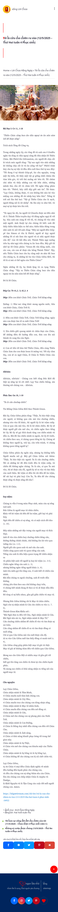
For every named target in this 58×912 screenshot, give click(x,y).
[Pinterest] (39, 845)
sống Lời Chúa (19, 9)
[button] (54, 869)
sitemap (47, 888)
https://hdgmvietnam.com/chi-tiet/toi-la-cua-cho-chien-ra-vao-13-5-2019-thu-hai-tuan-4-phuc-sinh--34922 (26, 797)
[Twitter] (29, 845)
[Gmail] (49, 845)
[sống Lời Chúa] (7, 9)
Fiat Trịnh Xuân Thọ (22, 812)
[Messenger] (18, 845)
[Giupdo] (44, 901)
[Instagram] (21, 900)
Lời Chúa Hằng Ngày (25, 810)
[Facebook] (8, 845)
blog (45, 883)
